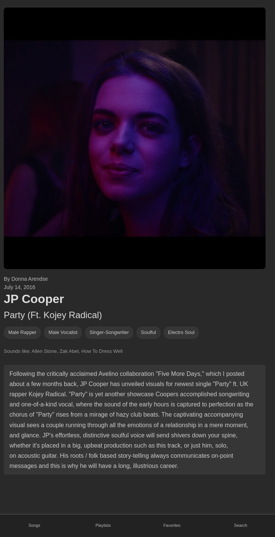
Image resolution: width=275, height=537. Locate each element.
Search (240, 525)
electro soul (181, 332)
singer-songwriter (109, 332)
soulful (148, 332)
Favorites (171, 525)
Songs (34, 525)
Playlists (103, 525)
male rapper (22, 332)
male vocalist (62, 332)
